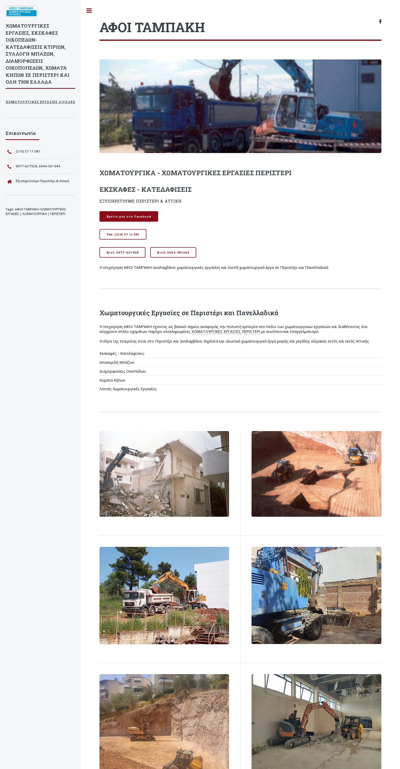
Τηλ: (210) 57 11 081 (123, 234)
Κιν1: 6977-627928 (122, 252)
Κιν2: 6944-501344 (173, 252)
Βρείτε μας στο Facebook (129, 216)
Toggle (89, 10)
